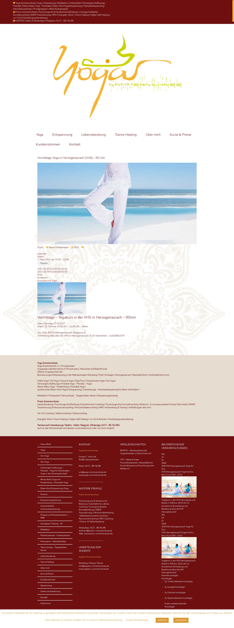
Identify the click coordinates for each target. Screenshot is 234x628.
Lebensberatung (93, 134)
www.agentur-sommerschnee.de (94, 569)
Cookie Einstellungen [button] (137, 620)
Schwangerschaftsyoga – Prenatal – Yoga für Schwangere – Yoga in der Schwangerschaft (56, 470)
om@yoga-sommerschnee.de (92, 472)
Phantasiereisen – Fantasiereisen (55, 535)
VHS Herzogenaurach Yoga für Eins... (178, 472)
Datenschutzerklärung (51, 591)
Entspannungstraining (51, 500)
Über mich (153, 134)
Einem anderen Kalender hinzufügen (176, 605)
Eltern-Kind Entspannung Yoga (55, 488)
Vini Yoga (45, 456)
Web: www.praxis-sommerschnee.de (95, 533)
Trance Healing (126, 134)
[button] (167, 578)
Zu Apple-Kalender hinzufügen (179, 598)
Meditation (45, 529)
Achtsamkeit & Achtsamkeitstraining (50, 507)
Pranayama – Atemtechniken (53, 541)
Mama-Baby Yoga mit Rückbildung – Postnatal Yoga (54, 481)
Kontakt (74, 144)
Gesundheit (46, 444)
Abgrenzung (46, 585)
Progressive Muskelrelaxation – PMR (55, 516)
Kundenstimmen (48, 144)
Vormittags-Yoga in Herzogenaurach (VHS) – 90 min (71, 158)
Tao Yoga (45, 462)
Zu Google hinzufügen (175, 587)
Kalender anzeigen (170, 575)
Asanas (44, 494)
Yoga (39, 134)
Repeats (44, 263)
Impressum (46, 603)
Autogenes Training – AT (52, 523)
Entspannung (62, 134)
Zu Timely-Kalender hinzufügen (179, 581)
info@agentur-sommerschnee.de (94, 566)
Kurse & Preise (180, 134)
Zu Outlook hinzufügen (175, 592)
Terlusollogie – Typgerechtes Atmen (54, 549)
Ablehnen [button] (162, 620)
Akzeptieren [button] (181, 620)
